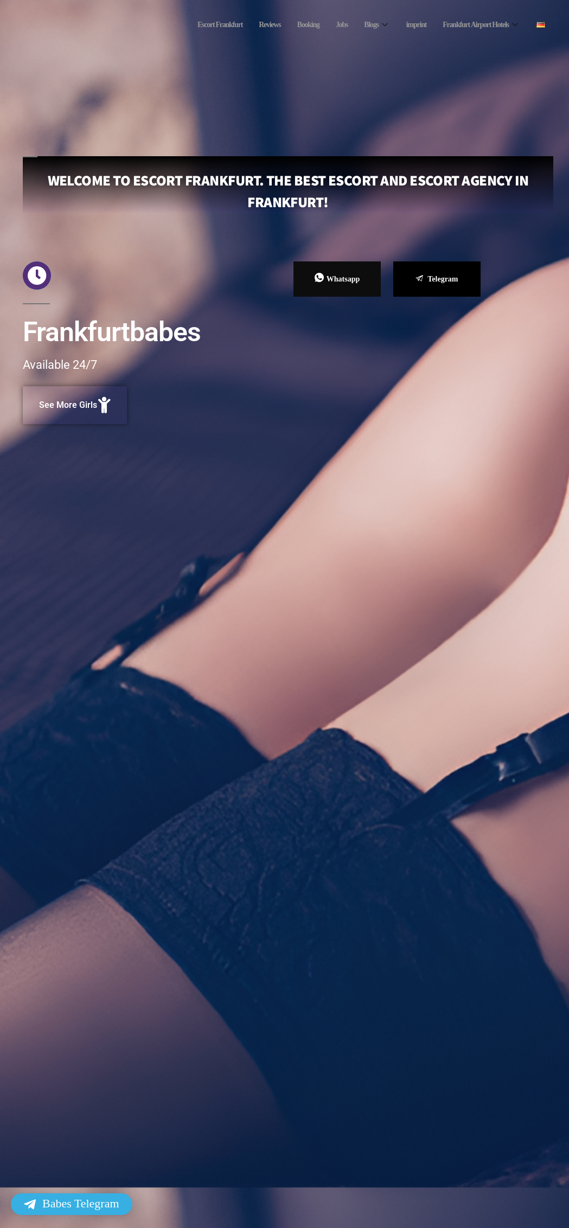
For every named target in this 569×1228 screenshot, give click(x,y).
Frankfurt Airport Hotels (477, 25)
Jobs (329, 25)
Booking (294, 25)
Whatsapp (337, 278)
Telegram (436, 279)
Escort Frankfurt (199, 25)
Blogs (366, 25)
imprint (407, 25)
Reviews (253, 25)
